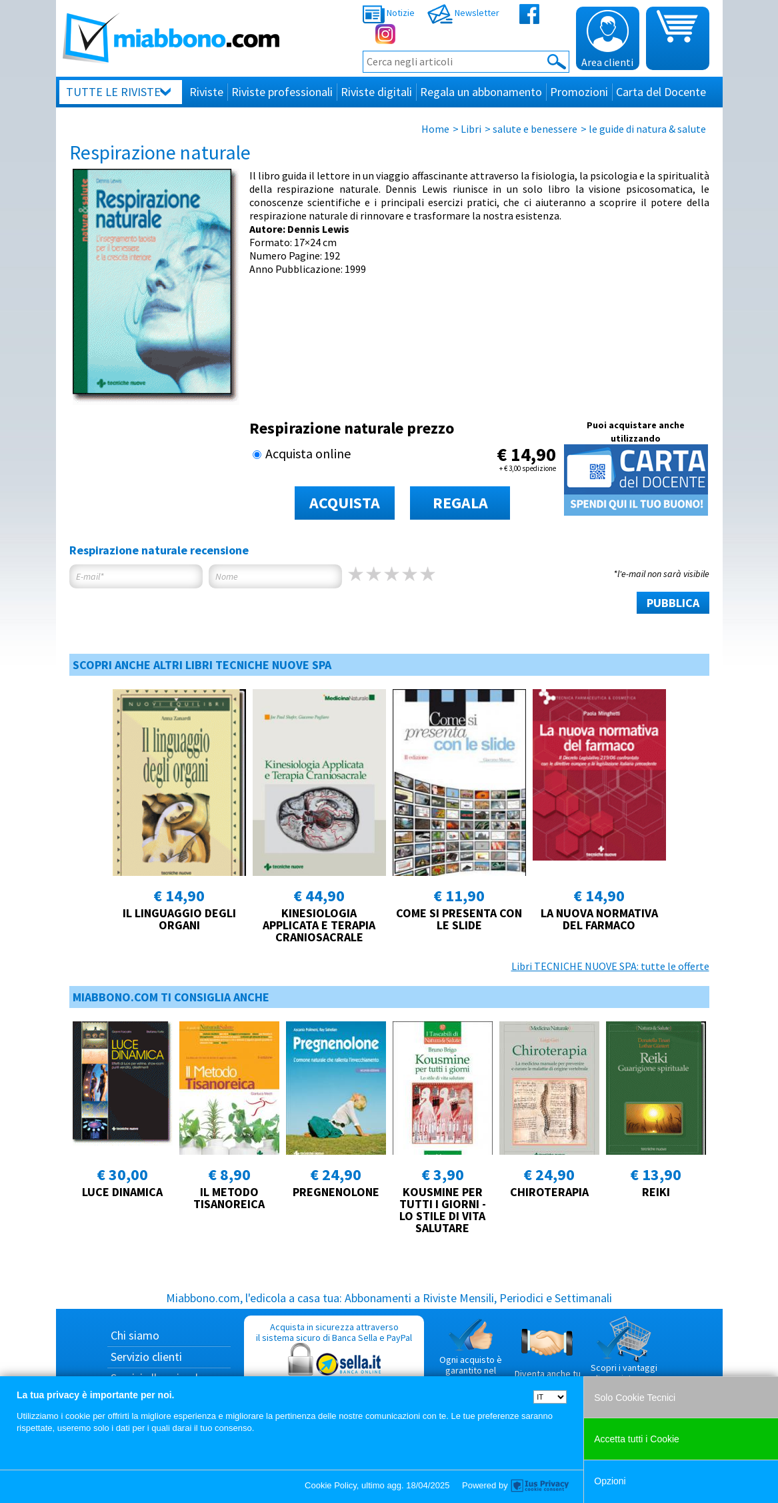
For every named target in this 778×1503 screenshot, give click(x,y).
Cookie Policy (331, 1485)
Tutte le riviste (113, 91)
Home (435, 128)
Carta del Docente (661, 91)
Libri (471, 128)
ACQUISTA (344, 502)
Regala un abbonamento (481, 91)
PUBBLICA (673, 602)
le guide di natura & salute (647, 128)
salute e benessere (535, 128)
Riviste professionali (282, 91)
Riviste (206, 91)
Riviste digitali (376, 91)
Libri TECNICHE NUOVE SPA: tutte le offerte (610, 966)
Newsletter (463, 13)
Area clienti (607, 39)
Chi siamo (135, 1335)
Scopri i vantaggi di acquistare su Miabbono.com (624, 1355)
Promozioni (579, 91)
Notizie (389, 13)
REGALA (460, 502)
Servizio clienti (146, 1356)
